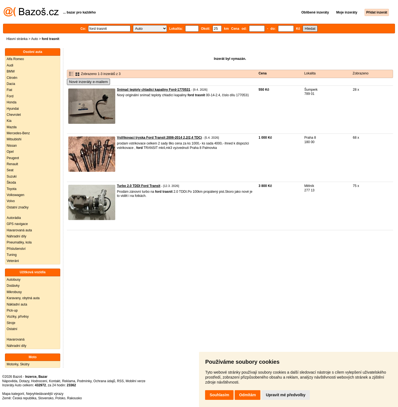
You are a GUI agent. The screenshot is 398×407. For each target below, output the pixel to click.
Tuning (12, 255)
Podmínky (84, 381)
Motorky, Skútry (18, 364)
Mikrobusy (14, 292)
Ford (10, 96)
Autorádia (14, 218)
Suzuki (12, 176)
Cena (262, 73)
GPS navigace (17, 224)
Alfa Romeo (15, 59)
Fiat (9, 90)
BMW (11, 71)
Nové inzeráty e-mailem (88, 82)
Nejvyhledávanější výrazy (44, 394)
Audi (10, 65)
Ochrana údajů (104, 381)
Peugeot (13, 158)
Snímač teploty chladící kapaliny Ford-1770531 (153, 90)
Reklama (68, 381)
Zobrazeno (360, 73)
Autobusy (13, 280)
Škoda (11, 182)
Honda (11, 102)
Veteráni (13, 261)
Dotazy (24, 381)
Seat (10, 170)
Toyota (11, 189)
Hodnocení (39, 381)
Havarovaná (16, 339)
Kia (9, 121)
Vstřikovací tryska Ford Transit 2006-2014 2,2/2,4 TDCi (159, 138)
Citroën (12, 78)
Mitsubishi (14, 139)
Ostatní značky (17, 207)
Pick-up (12, 310)
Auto (34, 39)
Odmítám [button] (247, 395)
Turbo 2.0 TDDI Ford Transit (138, 186)
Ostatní (12, 329)
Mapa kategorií (13, 394)
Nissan (12, 146)
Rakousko (74, 398)
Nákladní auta (17, 304)
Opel (10, 152)
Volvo (11, 201)
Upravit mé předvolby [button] (285, 395)
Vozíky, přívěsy (18, 316)
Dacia (11, 84)
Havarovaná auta (19, 230)
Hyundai (13, 109)
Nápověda (9, 381)
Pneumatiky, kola (19, 242)
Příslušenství (16, 249)
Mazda (12, 127)
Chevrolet (14, 115)
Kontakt (54, 381)
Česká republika (24, 398)
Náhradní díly (16, 236)
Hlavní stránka (17, 39)
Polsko (60, 398)
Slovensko (45, 398)
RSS (120, 381)
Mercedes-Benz (18, 133)
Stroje (11, 323)
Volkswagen (15, 195)
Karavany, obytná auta (23, 298)
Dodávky (13, 286)
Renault (12, 164)
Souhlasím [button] (219, 395)
